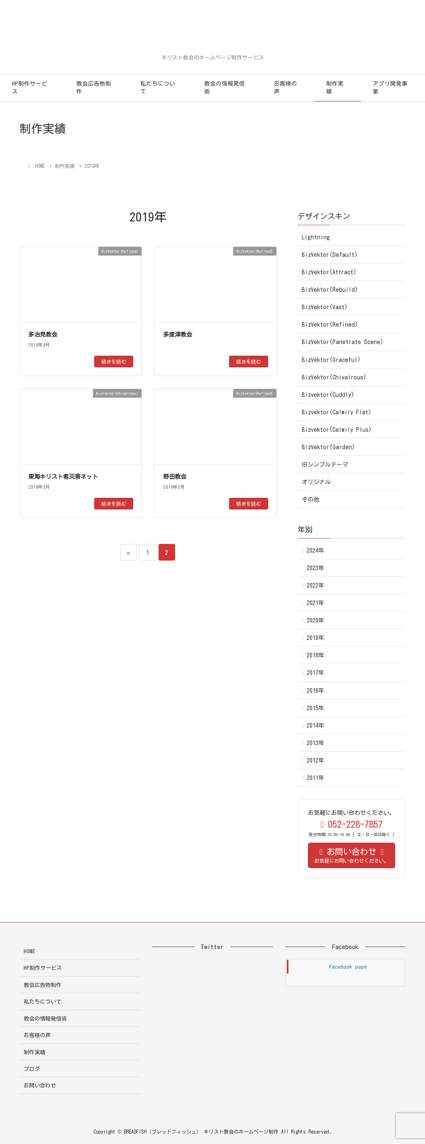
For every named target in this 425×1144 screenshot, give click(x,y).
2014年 (315, 725)
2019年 (315, 638)
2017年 (315, 673)
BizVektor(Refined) (330, 324)
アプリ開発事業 (390, 87)
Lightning (316, 237)
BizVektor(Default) (330, 255)
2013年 (315, 743)
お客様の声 (285, 87)
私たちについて (157, 87)
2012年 (315, 760)
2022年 (315, 585)
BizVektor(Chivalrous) (334, 377)
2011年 (315, 778)
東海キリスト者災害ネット (63, 477)
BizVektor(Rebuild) (330, 290)
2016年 (315, 691)
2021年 (315, 603)
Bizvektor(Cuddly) (328, 395)
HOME (29, 951)
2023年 (315, 568)
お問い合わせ (40, 1085)
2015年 (315, 708)
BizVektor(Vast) (325, 307)
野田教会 (174, 477)
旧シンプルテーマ (325, 464)
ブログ (32, 1069)
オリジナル (316, 482)
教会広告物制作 (93, 87)
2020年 (315, 620)
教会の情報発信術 (224, 87)
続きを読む (113, 361)
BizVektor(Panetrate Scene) (342, 342)
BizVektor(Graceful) (331, 360)
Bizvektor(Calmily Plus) (337, 430)
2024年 (315, 551)
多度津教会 (177, 334)
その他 (310, 499)
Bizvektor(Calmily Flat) (336, 412)
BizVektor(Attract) (329, 272)
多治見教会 (42, 334)
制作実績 (335, 87)
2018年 (315, 655)
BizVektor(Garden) (328, 447)
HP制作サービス (29, 87)
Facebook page (347, 966)
